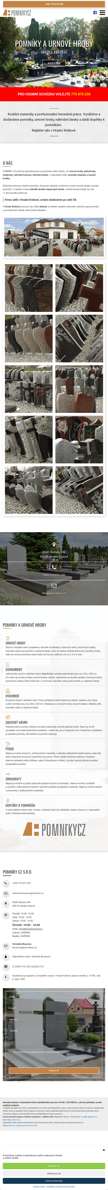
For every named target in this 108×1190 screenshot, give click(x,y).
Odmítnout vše (54, 1173)
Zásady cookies (39, 1186)
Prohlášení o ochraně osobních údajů (60, 1186)
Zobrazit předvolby (54, 1181)
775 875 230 (80, 94)
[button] (103, 1150)
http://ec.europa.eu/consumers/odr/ (23, 1125)
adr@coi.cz (92, 1117)
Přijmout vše (54, 1166)
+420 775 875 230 (54, 4)
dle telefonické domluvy (31, 929)
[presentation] (27, 1060)
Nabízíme (54, 63)
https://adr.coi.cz (13, 1120)
